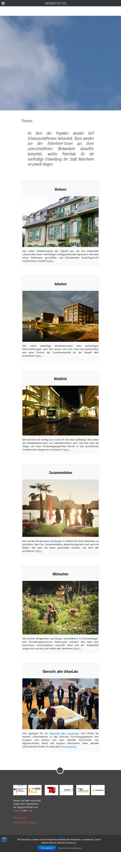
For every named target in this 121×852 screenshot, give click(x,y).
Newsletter (70, 746)
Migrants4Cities (56, 3)
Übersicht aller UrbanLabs (64, 733)
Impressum (19, 817)
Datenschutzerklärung (25, 822)
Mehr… (51, 260)
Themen (26, 121)
